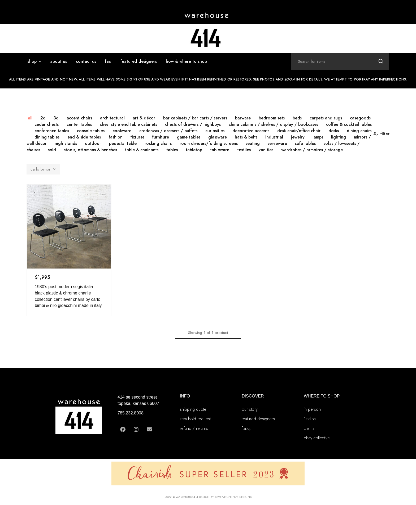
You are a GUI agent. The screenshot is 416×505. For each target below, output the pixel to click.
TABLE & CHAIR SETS (141, 150)
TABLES (172, 150)
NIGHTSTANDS (66, 143)
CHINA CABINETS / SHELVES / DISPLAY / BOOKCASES (273, 124)
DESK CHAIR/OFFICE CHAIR (298, 131)
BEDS (297, 118)
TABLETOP (194, 150)
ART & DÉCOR (144, 118)
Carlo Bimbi (43, 169)
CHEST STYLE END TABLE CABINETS (128, 124)
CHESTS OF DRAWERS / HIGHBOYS (193, 124)
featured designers (138, 61)
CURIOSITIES (214, 131)
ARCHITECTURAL (112, 118)
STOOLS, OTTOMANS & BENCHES (90, 150)
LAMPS (318, 137)
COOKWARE (121, 131)
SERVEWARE (277, 143)
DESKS (333, 131)
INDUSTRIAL (274, 137)
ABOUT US (58, 61)
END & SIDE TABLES (84, 137)
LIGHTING (338, 137)
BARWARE (243, 118)
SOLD (52, 150)
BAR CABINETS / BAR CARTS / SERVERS (195, 118)
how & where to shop (186, 61)
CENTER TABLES (79, 124)
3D (56, 118)
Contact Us (86, 61)
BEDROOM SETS (272, 118)
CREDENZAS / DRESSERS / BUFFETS (168, 131)
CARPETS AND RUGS (326, 118)
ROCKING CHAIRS (158, 143)
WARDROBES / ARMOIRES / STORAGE (312, 150)
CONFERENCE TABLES (51, 131)
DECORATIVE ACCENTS (250, 131)
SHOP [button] (35, 61)
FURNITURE (160, 137)
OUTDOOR (93, 143)
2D (43, 118)
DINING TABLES (46, 137)
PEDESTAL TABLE (123, 143)
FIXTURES (137, 137)
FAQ (108, 61)
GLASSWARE (217, 137)
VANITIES (266, 150)
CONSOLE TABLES (91, 131)
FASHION (116, 137)
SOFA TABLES (305, 143)
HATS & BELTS (246, 137)
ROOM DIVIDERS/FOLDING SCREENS (209, 143)
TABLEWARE (219, 150)
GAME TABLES (188, 137)
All (30, 118)
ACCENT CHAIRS (79, 118)
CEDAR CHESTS (46, 124)
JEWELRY (298, 137)
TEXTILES (244, 150)
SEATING (253, 143)
